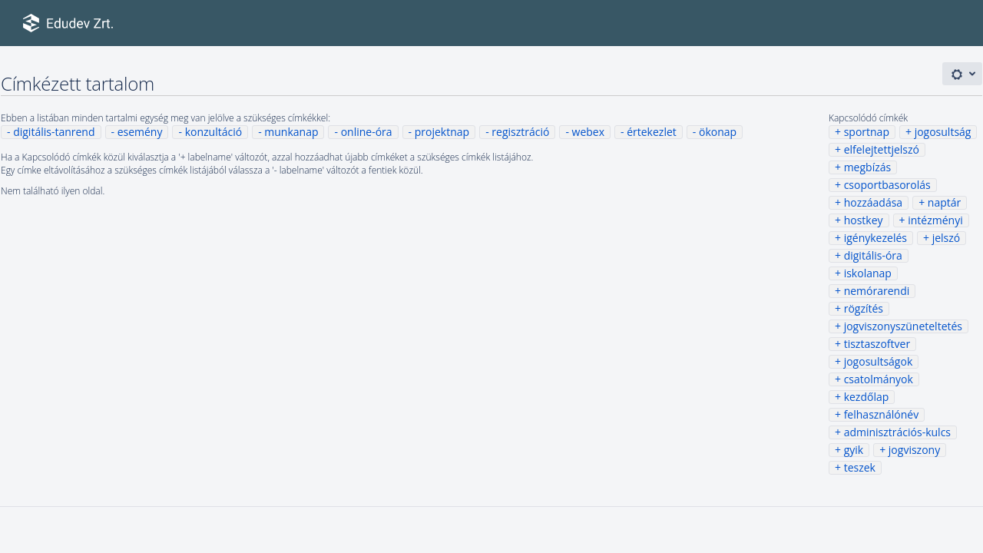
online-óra (366, 131)
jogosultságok (878, 361)
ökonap (717, 131)
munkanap (291, 131)
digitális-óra (873, 255)
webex (588, 131)
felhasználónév (881, 414)
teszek (859, 467)
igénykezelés (875, 237)
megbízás (868, 167)
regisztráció (520, 131)
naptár (944, 202)
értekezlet (652, 131)
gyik (854, 449)
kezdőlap (866, 396)
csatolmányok (878, 379)
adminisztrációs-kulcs (897, 432)
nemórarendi (877, 290)
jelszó (946, 237)
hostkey (863, 220)
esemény (140, 131)
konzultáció (213, 131)
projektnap (442, 131)
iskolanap (868, 273)
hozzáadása (873, 202)
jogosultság (943, 131)
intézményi (935, 220)
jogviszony (914, 449)
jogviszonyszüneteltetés (903, 326)
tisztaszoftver (877, 343)
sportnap (866, 131)
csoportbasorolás (887, 184)
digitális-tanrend (53, 131)
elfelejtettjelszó (881, 149)
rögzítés (863, 308)
